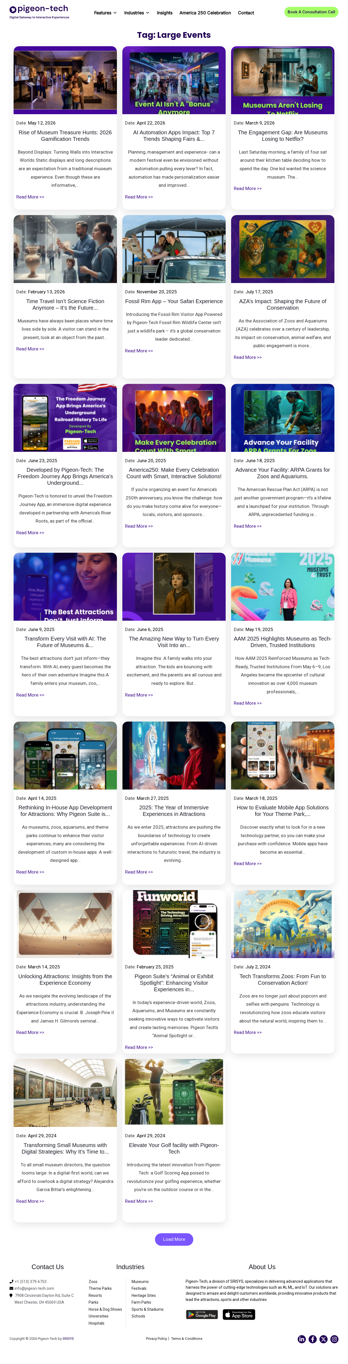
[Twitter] (323, 1339)
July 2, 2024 (258, 967)
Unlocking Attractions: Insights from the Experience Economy (65, 980)
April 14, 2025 (42, 798)
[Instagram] (334, 1339)
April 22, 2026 (151, 123)
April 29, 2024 (42, 1136)
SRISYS (68, 1339)
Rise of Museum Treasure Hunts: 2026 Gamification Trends (65, 136)
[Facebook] (313, 1339)
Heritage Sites (144, 1296)
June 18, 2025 (260, 460)
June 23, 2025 (42, 460)
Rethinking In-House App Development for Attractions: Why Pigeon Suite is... (65, 811)
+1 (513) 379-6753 (30, 1282)
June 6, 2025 (150, 629)
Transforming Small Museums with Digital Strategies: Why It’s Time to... (65, 1149)
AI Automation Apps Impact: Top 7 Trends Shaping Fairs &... (174, 136)
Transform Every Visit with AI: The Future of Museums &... (65, 642)
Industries (137, 11)
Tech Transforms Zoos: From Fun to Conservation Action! (283, 980)
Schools (138, 1317)
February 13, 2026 (46, 291)
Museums (140, 1282)
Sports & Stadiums (148, 1309)
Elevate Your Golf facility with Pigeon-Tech (174, 1149)
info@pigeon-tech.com (34, 1289)
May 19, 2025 (259, 629)
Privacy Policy (155, 1339)
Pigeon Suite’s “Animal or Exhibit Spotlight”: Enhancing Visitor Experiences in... (174, 983)
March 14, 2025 (44, 967)
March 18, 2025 (262, 798)
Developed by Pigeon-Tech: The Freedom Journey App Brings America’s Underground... (65, 476)
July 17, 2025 (259, 291)
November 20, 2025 (157, 291)
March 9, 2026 (260, 123)
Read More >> (30, 197)
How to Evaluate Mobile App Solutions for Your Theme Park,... (283, 811)
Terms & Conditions (188, 1339)
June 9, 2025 (41, 629)
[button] (311, 12)
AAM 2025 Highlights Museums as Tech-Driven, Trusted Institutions (283, 642)
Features (105, 11)
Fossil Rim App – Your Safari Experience (174, 302)
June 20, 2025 (151, 460)
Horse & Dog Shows (105, 1309)
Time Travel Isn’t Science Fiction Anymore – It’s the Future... (65, 305)
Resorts (95, 1296)
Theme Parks (100, 1289)
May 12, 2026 (42, 123)
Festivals (139, 1289)
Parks (93, 1302)
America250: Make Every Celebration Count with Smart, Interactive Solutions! (174, 473)
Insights (164, 12)
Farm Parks (141, 1302)
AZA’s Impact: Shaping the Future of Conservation (283, 305)
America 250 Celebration (205, 12)
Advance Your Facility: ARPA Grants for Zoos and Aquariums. (282, 473)
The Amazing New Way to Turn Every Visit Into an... (174, 642)
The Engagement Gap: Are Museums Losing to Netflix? (283, 136)
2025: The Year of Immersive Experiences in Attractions (174, 811)
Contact (246, 12)
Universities (98, 1317)
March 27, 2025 (153, 798)
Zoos (93, 1282)
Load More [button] (174, 1239)
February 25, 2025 (155, 967)
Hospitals (96, 1323)
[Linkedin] (302, 1339)
